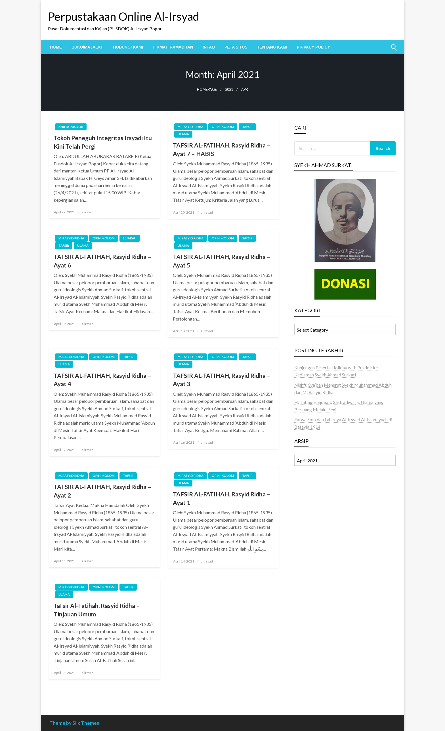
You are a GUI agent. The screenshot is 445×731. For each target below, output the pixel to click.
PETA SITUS (235, 47)
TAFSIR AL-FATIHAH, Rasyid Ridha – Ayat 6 (102, 260)
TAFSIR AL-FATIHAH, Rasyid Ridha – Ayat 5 (221, 260)
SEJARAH (130, 238)
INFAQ (209, 47)
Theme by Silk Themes (74, 723)
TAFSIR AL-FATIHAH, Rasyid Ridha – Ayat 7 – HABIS (221, 149)
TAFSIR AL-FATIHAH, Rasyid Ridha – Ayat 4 (102, 379)
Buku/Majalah (88, 47)
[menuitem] (56, 47)
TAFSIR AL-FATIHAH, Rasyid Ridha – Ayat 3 (221, 379)
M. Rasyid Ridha (190, 126)
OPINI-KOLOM (223, 126)
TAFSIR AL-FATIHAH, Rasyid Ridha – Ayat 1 (221, 498)
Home (56, 47)
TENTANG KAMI (272, 47)
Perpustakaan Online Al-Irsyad (123, 16)
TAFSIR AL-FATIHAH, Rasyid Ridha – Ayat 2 (102, 490)
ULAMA (183, 134)
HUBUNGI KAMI (128, 47)
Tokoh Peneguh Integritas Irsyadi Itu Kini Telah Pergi (103, 141)
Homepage (207, 89)
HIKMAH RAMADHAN (173, 47)
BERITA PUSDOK (70, 126)
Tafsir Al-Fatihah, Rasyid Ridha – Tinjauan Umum (97, 609)
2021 (229, 89)
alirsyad (88, 212)
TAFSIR (247, 126)
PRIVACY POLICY (313, 47)
